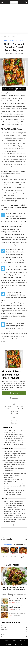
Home (2, 35)
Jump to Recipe (8, 88)
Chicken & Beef (12, 35)
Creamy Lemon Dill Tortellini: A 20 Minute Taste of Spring (17, 606)
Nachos (11, 615)
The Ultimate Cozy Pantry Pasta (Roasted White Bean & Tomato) (14, 556)
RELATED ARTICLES (8, 544)
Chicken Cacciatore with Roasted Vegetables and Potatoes (23, 556)
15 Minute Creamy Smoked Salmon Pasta (7, 538)
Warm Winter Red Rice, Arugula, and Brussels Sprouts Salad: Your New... (14, 588)
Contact (12, 642)
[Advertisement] (14, 19)
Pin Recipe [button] (14, 398)
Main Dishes (3, 627)
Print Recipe (20, 88)
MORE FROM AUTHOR (19, 544)
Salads (14, 585)
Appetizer (3, 634)
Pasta (2, 631)
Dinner (22, 40)
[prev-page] (13, 560)
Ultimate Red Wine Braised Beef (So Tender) (5, 555)
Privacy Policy (22, 640)
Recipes (6, 35)
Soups (2, 636)
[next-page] (15, 560)
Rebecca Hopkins (10, 53)
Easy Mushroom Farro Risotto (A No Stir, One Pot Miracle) (18, 599)
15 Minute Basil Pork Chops (21, 538)
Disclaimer (15, 640)
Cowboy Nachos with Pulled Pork (17, 613)
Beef (5, 553)
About (16, 642)
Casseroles (12, 602)
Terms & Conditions (7, 640)
